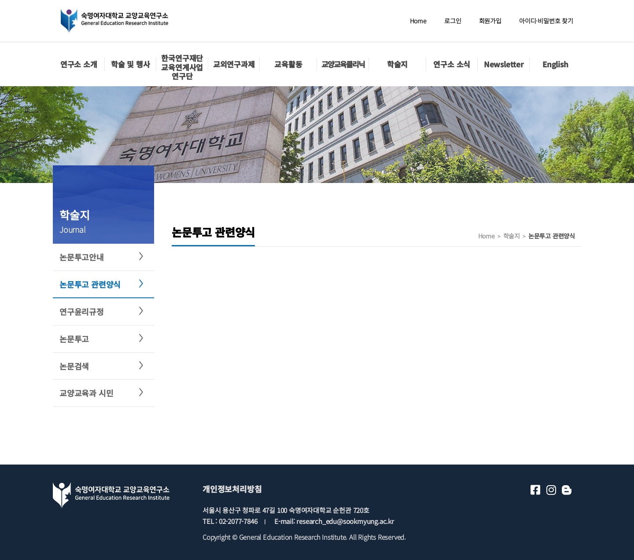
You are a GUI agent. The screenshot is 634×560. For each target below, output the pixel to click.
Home (418, 20)
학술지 (397, 64)
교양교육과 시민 (86, 393)
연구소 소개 (78, 64)
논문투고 (74, 338)
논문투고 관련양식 (90, 284)
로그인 (452, 20)
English (555, 64)
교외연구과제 (234, 64)
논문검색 (74, 366)
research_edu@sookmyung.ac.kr (345, 521)
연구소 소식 (451, 64)
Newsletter (503, 64)
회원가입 (490, 20)
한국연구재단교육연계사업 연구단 (182, 66)
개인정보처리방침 (232, 488)
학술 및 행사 (130, 64)
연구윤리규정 (81, 311)
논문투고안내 (81, 257)
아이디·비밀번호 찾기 (546, 20)
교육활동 (288, 64)
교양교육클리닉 (343, 64)
